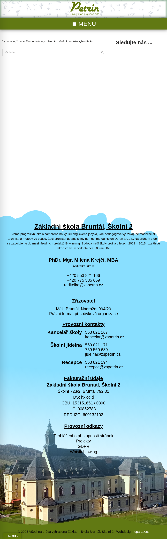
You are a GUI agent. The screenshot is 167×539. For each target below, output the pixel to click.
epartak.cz (141, 531)
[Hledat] (50, 52)
